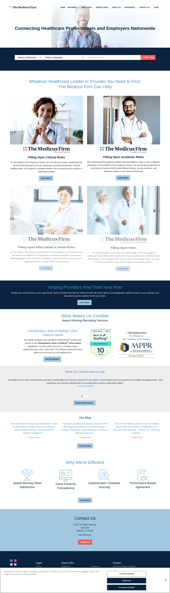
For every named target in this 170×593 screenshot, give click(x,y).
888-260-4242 (85, 535)
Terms (38, 566)
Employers (87, 7)
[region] (85, 580)
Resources (130, 7)
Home (62, 8)
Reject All (127, 581)
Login (156, 7)
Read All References (84, 403)
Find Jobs (148, 57)
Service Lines (102, 7)
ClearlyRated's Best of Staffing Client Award (59, 343)
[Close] (166, 580)
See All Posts (85, 446)
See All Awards (52, 359)
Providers (73, 7)
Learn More (46, 178)
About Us (65, 566)
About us (117, 7)
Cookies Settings (126, 574)
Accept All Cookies (127, 587)
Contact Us (145, 7)
